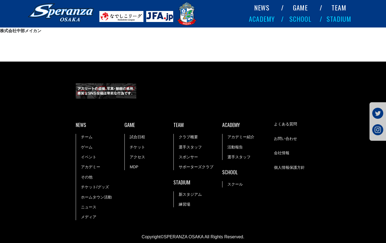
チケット (137, 147)
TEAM (338, 7)
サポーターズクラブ (196, 167)
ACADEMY (262, 19)
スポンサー (188, 157)
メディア (88, 217)
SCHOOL (300, 19)
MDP (134, 167)
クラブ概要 (188, 137)
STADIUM (339, 19)
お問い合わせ (285, 138)
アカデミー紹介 (240, 137)
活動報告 (235, 147)
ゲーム (87, 147)
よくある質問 (285, 124)
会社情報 (281, 153)
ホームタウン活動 (96, 197)
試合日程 (137, 137)
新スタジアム (190, 194)
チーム (87, 137)
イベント (88, 157)
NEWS (262, 7)
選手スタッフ (190, 147)
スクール (235, 184)
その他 (87, 177)
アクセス (137, 157)
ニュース (88, 207)
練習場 (184, 204)
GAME (300, 7)
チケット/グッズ (95, 187)
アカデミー (90, 167)
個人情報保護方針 (289, 167)
